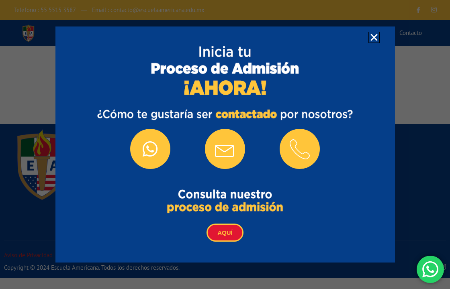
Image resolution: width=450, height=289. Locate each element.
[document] (225, 144)
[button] (374, 37)
